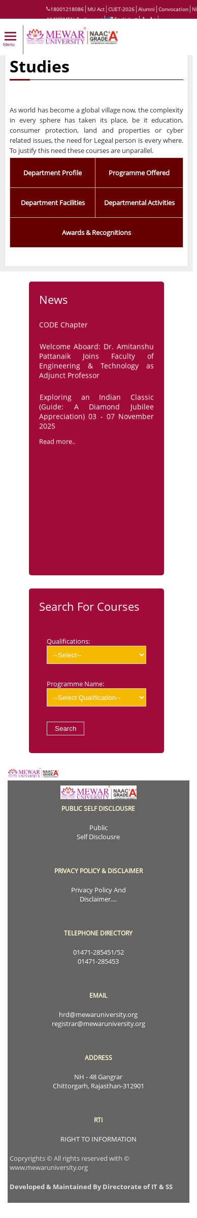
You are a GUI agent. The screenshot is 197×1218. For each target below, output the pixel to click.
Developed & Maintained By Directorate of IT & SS (91, 1186)
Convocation (173, 9)
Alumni (146, 9)
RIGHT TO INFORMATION (98, 1139)
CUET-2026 (121, 9)
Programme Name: (96, 692)
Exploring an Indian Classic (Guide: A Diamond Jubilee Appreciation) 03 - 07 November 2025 (96, 413)
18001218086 (65, 9)
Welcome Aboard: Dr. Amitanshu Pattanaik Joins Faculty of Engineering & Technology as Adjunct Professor (96, 362)
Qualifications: (96, 650)
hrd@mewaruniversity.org (98, 1014)
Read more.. (57, 443)
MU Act (96, 9)
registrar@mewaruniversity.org (98, 1023)
